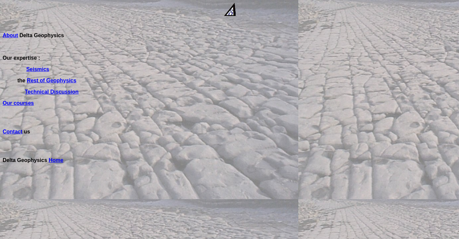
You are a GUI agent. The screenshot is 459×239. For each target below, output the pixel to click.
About (10, 35)
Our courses (18, 103)
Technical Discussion (52, 92)
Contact (13, 131)
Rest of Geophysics (51, 80)
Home (56, 160)
